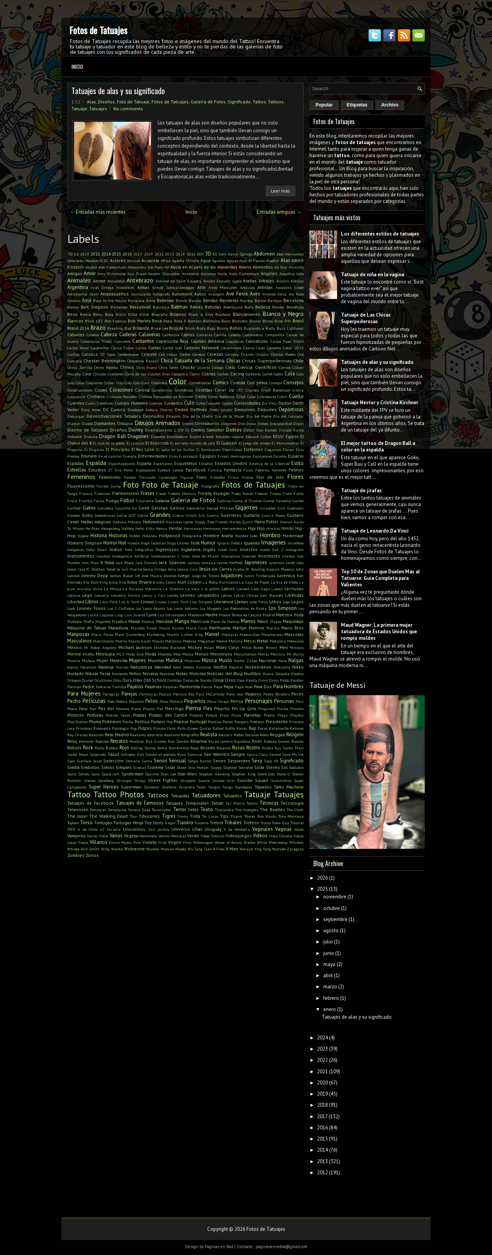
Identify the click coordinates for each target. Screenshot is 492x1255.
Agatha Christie (185, 260)
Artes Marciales (222, 287)
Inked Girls (227, 549)
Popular (324, 105)
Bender (278, 307)
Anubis (209, 281)
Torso (86, 822)
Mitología (105, 654)
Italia (109, 562)
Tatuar (217, 803)
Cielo (230, 367)
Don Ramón (267, 430)
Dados (284, 403)
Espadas (75, 463)
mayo (329, 964)
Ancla (222, 273)
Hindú (287, 528)
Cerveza (232, 354)
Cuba (251, 396)
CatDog (73, 354)
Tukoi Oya (280, 822)
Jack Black (125, 562)
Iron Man (90, 562)
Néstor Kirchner (197, 667)
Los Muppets (211, 608)
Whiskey (296, 842)
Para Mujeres (84, 693)
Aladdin (272, 260)
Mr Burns (295, 654)
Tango (228, 787)
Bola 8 (180, 321)
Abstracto (75, 260)
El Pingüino (94, 449)
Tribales (233, 822)
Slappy (216, 767)
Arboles (266, 281)
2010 (84, 254)
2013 (95, 254)
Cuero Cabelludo (99, 403)
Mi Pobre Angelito (100, 647)
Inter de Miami (205, 556)
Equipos (207, 456)
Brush (190, 328)
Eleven (288, 449)
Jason (71, 569)
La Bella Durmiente (220, 582)
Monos (202, 654)
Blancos (75, 321)
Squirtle (152, 774)
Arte (201, 287)
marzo (330, 986)
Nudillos (252, 673)
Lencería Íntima (125, 595)
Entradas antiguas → (279, 212)
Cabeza (109, 334)
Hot (122, 543)
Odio (117, 680)
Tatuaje (79, 108)
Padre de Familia (111, 686)
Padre (88, 686)
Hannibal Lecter (180, 522)
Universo (180, 829)
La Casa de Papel (254, 582)
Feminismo (110, 477)
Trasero (184, 822)
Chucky (187, 367)
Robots (74, 747)
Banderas (229, 300)
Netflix (220, 667)
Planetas (252, 715)
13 (76, 254)
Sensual (177, 760)
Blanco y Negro (283, 313)
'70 (70, 254)
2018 (322, 1105)
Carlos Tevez (78, 347)
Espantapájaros (121, 463)
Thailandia (224, 809)
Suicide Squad (252, 780)
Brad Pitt (282, 321)
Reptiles (102, 741)
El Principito (118, 449)
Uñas (197, 829)
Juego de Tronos (205, 575)
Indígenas (75, 549)
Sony (95, 774)
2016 (127, 254)
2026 (191, 254)
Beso (72, 314)
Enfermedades (153, 456)
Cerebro (198, 354)
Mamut (148, 621)
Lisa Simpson (201, 601)
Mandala (164, 621)
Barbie (260, 300)
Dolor (248, 430)
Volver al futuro (228, 842)
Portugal (198, 721)
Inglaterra (191, 549)
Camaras (204, 334)
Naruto (122, 667)
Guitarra (251, 515)
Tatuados (232, 795)
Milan (209, 647)
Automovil (182, 294)
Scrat (97, 761)
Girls (281, 508)
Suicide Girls (223, 780)
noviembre (334, 896)
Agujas (232, 260)
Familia (215, 470)
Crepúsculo (76, 396)
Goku (87, 515)
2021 (322, 1071)
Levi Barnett (271, 595)
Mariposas (78, 634)
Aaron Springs (240, 254)
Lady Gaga (260, 588)
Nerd (177, 667)
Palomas (170, 686)
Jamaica (208, 562)
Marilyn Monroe (248, 628)
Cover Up (224, 390)
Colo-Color (141, 382)
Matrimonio (103, 641)
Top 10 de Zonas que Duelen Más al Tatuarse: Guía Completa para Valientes (380, 578)
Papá (228, 686)
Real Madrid (116, 734)
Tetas (193, 809)
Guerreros (231, 515)
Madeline (196, 615)
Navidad (163, 667)
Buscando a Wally (259, 328)
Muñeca (174, 660)
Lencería (102, 595)
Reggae (277, 734)
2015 (116, 254)
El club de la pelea (109, 443)
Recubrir (225, 734)
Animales (79, 280)
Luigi (119, 615)
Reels (264, 734)
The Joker (77, 816)
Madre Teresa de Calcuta (240, 615)
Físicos (247, 477)
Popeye (181, 721)
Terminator (161, 809)
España (144, 463)
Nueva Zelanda (276, 673)
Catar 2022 (293, 347)
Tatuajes (98, 108)
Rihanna (198, 741)
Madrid (269, 615)
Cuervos (155, 403)
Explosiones (145, 470)
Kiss (122, 582)
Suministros (281, 780)
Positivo (214, 721)
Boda (167, 321)
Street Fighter (163, 780)
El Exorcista (156, 443)
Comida (237, 382)
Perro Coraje (218, 701)
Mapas (275, 621)
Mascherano (272, 634)
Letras (226, 595)
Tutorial (297, 822)
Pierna (193, 708)
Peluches (136, 701)
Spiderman (132, 774)
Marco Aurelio (171, 628)
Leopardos (208, 595)
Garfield (74, 508)
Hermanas (193, 528)
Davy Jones (91, 409)
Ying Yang (262, 849)
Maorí (263, 621)
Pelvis (151, 701)
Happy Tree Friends (211, 522)
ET (110, 470)
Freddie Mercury (182, 493)
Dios (241, 423)
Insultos (103, 556)
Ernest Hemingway (234, 456)
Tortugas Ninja (128, 822)
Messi (250, 641)
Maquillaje (293, 621)
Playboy (297, 715)
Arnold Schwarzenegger (173, 287)
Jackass (194, 562)
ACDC (104, 260)
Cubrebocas (266, 396)
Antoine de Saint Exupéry (178, 281)
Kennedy (74, 582)
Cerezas (215, 354)
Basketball (140, 307)
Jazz (81, 569)
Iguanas (252, 543)
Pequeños (195, 701)
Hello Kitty (145, 528)
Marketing (156, 634)
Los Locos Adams (150, 608)
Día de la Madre (198, 416)
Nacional (267, 660)
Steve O (283, 774)
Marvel (212, 634)
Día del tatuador (288, 416)
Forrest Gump (108, 486)
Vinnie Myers (119, 842)
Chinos (127, 367)
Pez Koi (106, 708)
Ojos (127, 680)
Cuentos (76, 403)
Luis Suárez (135, 615)
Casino (248, 347)
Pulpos (145, 728)
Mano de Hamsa (224, 621)
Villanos (98, 842)
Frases (148, 493)
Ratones (297, 728)
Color (178, 381)
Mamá (134, 621)
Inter (185, 556)
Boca (157, 321)
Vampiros (76, 835)
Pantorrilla (190, 686)
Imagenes (273, 542)
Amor (90, 273)
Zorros (92, 855)
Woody (180, 849)
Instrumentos (81, 556)
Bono (225, 321)
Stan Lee (168, 774)
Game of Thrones (247, 500)
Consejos (293, 382)
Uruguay (212, 829)
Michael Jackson (135, 647)
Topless (73, 822)
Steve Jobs (266, 774)
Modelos (165, 654)
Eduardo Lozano (230, 436)
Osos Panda (247, 680)
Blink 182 (94, 321)
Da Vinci (269, 403)
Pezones (123, 708)
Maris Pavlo (102, 634)
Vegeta (131, 835)
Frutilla (85, 500)
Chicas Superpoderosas (266, 361)
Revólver (137, 741)
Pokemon (111, 721)
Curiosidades (247, 403)
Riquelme (242, 741)
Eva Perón (124, 470)
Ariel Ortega (102, 287)
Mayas (158, 641)
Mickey (195, 647)
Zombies (76, 855)
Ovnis (274, 680)
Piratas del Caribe (168, 715)
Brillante (141, 328)
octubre (331, 908)
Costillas (204, 390)
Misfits (88, 654)
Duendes (158, 436)
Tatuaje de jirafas (361, 490)
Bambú (195, 300)
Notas (182, 673)
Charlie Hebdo (283, 354)
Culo (189, 403)
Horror (110, 543)
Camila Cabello (227, 334)
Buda (201, 328)
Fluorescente (81, 486)
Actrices (133, 260)
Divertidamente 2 (160, 430)
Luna (151, 615)
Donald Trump (291, 430)
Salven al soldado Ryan (165, 754)
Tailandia (187, 787)
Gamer (269, 500)
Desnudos (153, 416)
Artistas (265, 287)
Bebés (196, 307)
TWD (71, 829)
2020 (322, 1082)
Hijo (261, 528)
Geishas (159, 508)
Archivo (390, 105)
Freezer (261, 493)
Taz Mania (235, 803)
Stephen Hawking (214, 774)
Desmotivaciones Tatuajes (113, 416)
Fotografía (210, 486)
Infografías (144, 549)
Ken (300, 575)
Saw (71, 761)
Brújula (176, 328)
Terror (179, 809)
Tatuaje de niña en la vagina (372, 274)
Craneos (252, 390)
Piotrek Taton (118, 715)
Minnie (74, 654)
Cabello (92, 334)
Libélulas (294, 595)
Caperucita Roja (172, 341)
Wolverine (134, 849)
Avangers (216, 294)
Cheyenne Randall (143, 361)
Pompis (158, 721)
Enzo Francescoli (183, 456)
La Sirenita (173, 588)
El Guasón (226, 443)
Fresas (275, 493)
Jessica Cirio (187, 569)
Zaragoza (295, 849)
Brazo (98, 327)
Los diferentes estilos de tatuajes (380, 234)
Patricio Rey (183, 694)
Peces (297, 694)
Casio (260, 347)
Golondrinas (105, 515)
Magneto (103, 621)
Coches (222, 374)
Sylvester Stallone (160, 787)
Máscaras (229, 634)
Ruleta (267, 747)
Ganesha (283, 500)
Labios (228, 588)
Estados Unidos (231, 463)
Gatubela (105, 508)
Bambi (181, 300)
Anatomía (190, 273)
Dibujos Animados (158, 423)
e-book (208, 436)
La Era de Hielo (284, 582)
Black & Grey (200, 314)
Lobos (275, 601)
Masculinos (79, 640)
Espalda (96, 462)
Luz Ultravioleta (172, 615)
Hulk (195, 543)
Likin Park (109, 601)
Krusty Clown (164, 582)
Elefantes (253, 449)
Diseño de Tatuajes (87, 430)
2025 (322, 889)
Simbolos (90, 767)
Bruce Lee (159, 328)
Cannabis (122, 341)
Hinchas (273, 528)
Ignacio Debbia (230, 543)
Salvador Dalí (132, 754)
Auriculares (141, 294)
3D (208, 254)
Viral (162, 842)
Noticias (197, 673)
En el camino (110, 456)
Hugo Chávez (178, 543)
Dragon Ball (112, 436)
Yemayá (246, 849)
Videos (260, 835)
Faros (248, 470)
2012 (322, 1172)
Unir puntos (158, 829)
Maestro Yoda (290, 615)
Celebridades (128, 354)
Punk (171, 728)
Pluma (95, 721)
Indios (116, 549)
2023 (169, 254)
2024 (180, 254)
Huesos (134, 543)
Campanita (274, 334)
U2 (102, 829)
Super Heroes (104, 787)
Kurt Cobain (189, 582)
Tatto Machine (289, 787)
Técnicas (269, 803)
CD (102, 354)
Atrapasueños (114, 294)
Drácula (91, 436)
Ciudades (115, 374)
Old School (154, 680)
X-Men (232, 849)
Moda (150, 654)
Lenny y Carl (153, 595)
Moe (177, 654)
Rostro (253, 747)
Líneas (161, 601)
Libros (91, 601)
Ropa (194, 747)
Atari (94, 294)
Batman (179, 307)
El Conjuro (135, 443)
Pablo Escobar (292, 680)
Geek (144, 508)
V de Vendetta (237, 829)
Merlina (236, 641)
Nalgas (296, 660)
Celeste (149, 354)
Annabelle (116, 281)
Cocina (237, 374)
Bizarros (178, 314)
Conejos (275, 382)
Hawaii (286, 522)
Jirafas (238, 569)
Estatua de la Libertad (269, 463)
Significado (239, 102)
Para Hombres (288, 686)
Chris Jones (168, 367)
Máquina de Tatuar (86, 628)
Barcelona (293, 300)
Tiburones (149, 816)
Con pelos (257, 382)
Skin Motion (198, 767)
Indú (129, 549)
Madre (211, 615)
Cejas (111, 354)
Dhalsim (173, 416)
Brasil (298, 321)
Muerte (73, 660)
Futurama (145, 500)
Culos (200, 403)
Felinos (296, 470)
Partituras (148, 694)
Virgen (174, 842)
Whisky (73, 849)
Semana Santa (138, 761)
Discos (298, 423)
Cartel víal (172, 347)
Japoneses (255, 562)
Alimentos (263, 267)
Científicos (266, 367)
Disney (135, 430)
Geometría (195, 508)
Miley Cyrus (227, 647)
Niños (135, 673)
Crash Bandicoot (276, 390)
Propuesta (102, 728)
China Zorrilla (79, 367)
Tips (224, 816)
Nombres (167, 673)
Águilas (218, 260)
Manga (182, 621)
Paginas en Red (219, 1246)
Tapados (263, 787)
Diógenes (228, 423)
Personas (284, 701)
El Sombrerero (208, 449)
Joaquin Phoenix (280, 569)
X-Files (218, 849)
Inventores (269, 556)
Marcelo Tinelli (144, 628)
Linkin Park (178, 601)
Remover (86, 741)
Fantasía (232, 470)
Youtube (279, 849)
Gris (201, 515)
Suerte (203, 780)
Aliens (245, 267)
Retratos (119, 741)
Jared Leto (295, 562)
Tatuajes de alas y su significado (118, 91)
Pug (133, 728)
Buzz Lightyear (290, 328)
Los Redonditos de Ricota (245, 608)
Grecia (178, 515)
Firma (233, 477)
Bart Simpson (94, 307)
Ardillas (297, 281)
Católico (89, 354)
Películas (94, 700)
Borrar (255, 321)
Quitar (205, 728)
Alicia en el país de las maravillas (204, 267)
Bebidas (213, 307)
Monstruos (221, 654)
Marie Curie (196, 628)
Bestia (85, 314)
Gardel (298, 500)
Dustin (195, 436)
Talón (201, 787)
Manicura (200, 621)
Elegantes (272, 449)
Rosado (207, 747)
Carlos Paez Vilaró (287, 341)
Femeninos (81, 476)
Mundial (156, 660)
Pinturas (95, 715)
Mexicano (295, 641)
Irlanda (288, 556)
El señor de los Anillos (175, 449)
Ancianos (208, 273)
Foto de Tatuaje (133, 102)
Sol (284, 767)
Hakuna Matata (127, 522)
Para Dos (263, 686)
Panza (206, 686)
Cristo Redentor (221, 396)
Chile (298, 361)
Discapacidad (281, 423)
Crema (298, 390)
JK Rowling (255, 569)
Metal (262, 641)
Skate (181, 767)
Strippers (188, 780)
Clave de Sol (135, 374)
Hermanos (212, 528)
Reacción (96, 734)
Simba (73, 767)
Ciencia (245, 367)
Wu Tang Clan (199, 849)
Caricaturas (257, 341)
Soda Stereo (266, 767)
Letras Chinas (246, 595)
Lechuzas (294, 588)
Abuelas (91, 260)
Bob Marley (139, 321)
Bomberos (211, 321)
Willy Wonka (112, 849)
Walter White (256, 842)
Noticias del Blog (225, 673)
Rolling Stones (143, 747)
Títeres (249, 816)
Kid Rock (90, 582)
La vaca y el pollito (202, 588)
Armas (143, 287)
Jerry (172, 569)
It (101, 562)
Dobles (234, 430)
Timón (182, 816)
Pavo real (235, 694)
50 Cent (219, 254)
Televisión (77, 809)
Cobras (208, 374)
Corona (142, 390)
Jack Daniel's (147, 562)
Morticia (278, 654)
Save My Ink (293, 754)
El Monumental (285, 443)
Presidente (277, 721)
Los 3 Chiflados (121, 608)
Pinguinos (266, 708)
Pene (164, 701)
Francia (86, 493)
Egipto (292, 436)
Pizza (236, 715)
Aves (255, 294)
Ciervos (285, 367)
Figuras (186, 477)
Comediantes (200, 382)
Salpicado (98, 754)
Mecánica (173, 641)
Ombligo (174, 680)
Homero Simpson (84, 543)
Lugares (106, 615)
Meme (221, 641)
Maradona (118, 628)
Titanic (237, 816)
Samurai (195, 754)
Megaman (206, 641)
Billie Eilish (138, 314)
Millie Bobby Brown (259, 647)
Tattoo (259, 102)
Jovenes (170, 575)
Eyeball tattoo (170, 470)
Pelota (121, 701)
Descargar (76, 416)
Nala (282, 660)
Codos (278, 374)
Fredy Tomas (242, 493)
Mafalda (74, 621)
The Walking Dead (108, 816)
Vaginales (262, 829)
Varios (116, 835)
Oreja (218, 680)
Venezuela (148, 835)
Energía (129, 456)
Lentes (172, 595)
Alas (91, 102)
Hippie (83, 535)
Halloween (154, 522)
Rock (88, 747)
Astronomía (77, 294)
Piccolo (149, 708)
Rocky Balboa (106, 747)
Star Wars (187, 774)
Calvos (187, 334)
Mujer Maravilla (112, 660)
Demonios (244, 409)
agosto (331, 930)
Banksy (246, 300)
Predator (256, 721)
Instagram (295, 549)
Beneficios (295, 307)
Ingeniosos (167, 549)
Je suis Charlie (129, 569)
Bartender (119, 307)
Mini (283, 647)
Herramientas (234, 528)
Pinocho (297, 708)
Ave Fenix (237, 294)
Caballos (76, 334)
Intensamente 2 (165, 556)
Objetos (297, 673)
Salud (113, 754)
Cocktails (253, 374)
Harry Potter (266, 522)
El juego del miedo (254, 443)
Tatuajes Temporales (187, 803)
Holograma (191, 535)
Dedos (181, 409)
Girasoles (268, 508)
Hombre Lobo (246, 535)
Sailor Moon (77, 754)
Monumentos (245, 654)
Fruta (72, 500)
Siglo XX (271, 761)
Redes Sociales (246, 734)
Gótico (143, 515)
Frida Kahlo (293, 493)
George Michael (220, 508)
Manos (248, 621)
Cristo (201, 396)
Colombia (159, 382)
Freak (161, 493)
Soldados (296, 767)
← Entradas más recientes (98, 212)
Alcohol (91, 267)
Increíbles (296, 543)
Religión (295, 734)
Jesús (205, 569)
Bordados (240, 321)
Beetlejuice (233, 307)
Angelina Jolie (291, 273)
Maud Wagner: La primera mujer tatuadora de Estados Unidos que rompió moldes (379, 631)
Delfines (198, 409)
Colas (80, 382)
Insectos (249, 549)
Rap (252, 728)
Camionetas (253, 334)
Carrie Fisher (122, 347)
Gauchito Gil (126, 508)
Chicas (233, 360)
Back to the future (109, 300)
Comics (221, 382)
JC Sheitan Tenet (100, 569)
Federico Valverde (270, 470)
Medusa (189, 641)
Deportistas (291, 409)
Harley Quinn (241, 522)
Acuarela (150, 260)
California (170, 334)
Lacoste (242, 588)
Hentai (175, 528)
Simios (108, 767)
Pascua (165, 694)
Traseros (201, 822)
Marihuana (219, 628)
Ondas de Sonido (197, 680)
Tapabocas (243, 787)
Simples (124, 767)
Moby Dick (135, 654)
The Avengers (246, 809)
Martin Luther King (185, 634)
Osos (230, 680)
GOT (132, 515)
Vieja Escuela (280, 835)
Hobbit (134, 535)
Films (201, 477)
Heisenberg (110, 528)
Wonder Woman (160, 849)
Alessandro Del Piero (145, 267)
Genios (177, 508)
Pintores (75, 715)
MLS (120, 654)
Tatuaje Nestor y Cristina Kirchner (379, 402)
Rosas (238, 747)
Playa (283, 715)
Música (209, 660)
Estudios (97, 470)
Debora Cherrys (159, 409)
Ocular (87, 680)
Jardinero (276, 562)
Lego (87, 595)
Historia (98, 535)
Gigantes (246, 507)
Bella (249, 307)
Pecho (74, 701)
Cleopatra (179, 374)
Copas (101, 390)
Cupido (227, 403)
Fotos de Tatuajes (98, 30)
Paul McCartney (210, 694)
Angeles (269, 273)
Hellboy (127, 528)
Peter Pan (88, 708)
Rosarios (223, 747)
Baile (150, 300)
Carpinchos (100, 347)
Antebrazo (139, 280)
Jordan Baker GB (125, 575)
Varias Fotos (97, 835)
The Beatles (272, 809)
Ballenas (165, 300)
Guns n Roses (273, 515)
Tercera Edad (139, 809)
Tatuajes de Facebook (90, 803)
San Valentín (216, 754)
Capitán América (207, 341)
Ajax (243, 260)
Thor (133, 816)
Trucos (265, 822)
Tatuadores (206, 795)
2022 (159, 254)
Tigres (169, 816)
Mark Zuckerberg (130, 634)
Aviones (269, 294)
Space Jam (110, 774)
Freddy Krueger (214, 493)
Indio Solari (96, 549)
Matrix (121, 641)
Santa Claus (257, 754)
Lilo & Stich (129, 601)
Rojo (124, 747)
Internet (249, 556)
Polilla (127, 721)
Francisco (102, 493)
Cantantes (143, 341)
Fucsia (99, 500)
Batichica (161, 307)
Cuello (296, 396)
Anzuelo (223, 281)
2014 (106, 254)
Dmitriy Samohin (207, 430)
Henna (161, 528)
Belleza (262, 307)
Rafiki (230, 728)
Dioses (263, 423)
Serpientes (239, 761)
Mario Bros (292, 628)
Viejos (83, 842)
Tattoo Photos (118, 794)
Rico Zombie (178, 741)
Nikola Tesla (97, 673)
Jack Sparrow (172, 562)
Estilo (297, 463)
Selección (113, 761)
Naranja (106, 667)
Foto (131, 485)
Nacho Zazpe (245, 660)
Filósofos (217, 477)
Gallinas (224, 500)
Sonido (84, 774)
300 (200, 254)
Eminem (89, 456)
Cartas (154, 347)
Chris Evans (146, 367)
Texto (206, 809)
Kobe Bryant (139, 582)
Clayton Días (159, 374)
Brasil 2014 (78, 328)
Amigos (74, 273)
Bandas (210, 300)
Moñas (263, 654)
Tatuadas (180, 795)
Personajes (259, 700)
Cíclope (217, 367)
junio (328, 953)
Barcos (73, 307)
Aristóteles (125, 287)
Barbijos (275, 300)
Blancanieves (246, 314)
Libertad (75, 601)
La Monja (112, 588)
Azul (86, 300)
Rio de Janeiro (220, 741)
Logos (297, 601)
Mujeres (137, 660)
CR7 (240, 390)
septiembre (335, 919)
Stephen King (243, 774)
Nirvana (150, 673)
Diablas (73, 423)
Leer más (280, 191)
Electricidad (232, 449)
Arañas (250, 281)
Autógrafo (161, 294)
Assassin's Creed (290, 287)
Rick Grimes (156, 741)
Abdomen (264, 254)
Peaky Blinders (276, 694)
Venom (164, 835)
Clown (194, 374)
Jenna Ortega (154, 569)
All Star (281, 267)
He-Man (92, 528)
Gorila (121, 515)
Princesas (84, 728)
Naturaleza (141, 667)
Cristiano (96, 396)
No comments (128, 108)
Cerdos (185, 354)
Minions (297, 647)
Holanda (149, 535)
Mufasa (88, 660)
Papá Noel (244, 686)
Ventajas (178, 835)
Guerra (213, 515)
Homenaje (293, 535)
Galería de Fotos (208, 102)
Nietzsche (282, 667)
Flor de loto (270, 477)
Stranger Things (131, 780)
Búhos (236, 328)
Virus (187, 842)
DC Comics (114, 409)
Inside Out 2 (271, 549)
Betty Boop (103, 314)
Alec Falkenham (112, 267)
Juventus (286, 575)
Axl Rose (296, 294)
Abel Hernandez (290, 254)
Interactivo (230, 556)
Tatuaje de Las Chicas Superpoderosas (366, 318)
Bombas (194, 321)
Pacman (74, 686)
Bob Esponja (115, 321)
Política (142, 721)
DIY (181, 430)
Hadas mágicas (96, 522)
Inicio (77, 66)
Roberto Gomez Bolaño (284, 741)
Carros (141, 347)
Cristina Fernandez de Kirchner (165, 396)
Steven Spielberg (99, 780)
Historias (118, 535)
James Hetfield (230, 562)
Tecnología (292, 803)
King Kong (109, 582)
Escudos (279, 456)
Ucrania (114, 829)
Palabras (153, 686)
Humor (208, 543)
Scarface (83, 761)
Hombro (270, 535)
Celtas (172, 354)
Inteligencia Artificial (130, 556)
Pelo (111, 701)
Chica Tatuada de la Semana (193, 360)
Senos (160, 760)
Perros (236, 701)
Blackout (223, 314)
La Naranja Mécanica (142, 588)
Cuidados (173, 403)
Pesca (72, 708)
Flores (295, 476)
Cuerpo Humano (131, 403)
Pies (207, 708)
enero (329, 1009)
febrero (331, 998)
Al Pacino (256, 260)
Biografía (159, 314)
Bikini (121, 314)
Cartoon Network (201, 347)
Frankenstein (125, 493)
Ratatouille (279, 728)
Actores (118, 260)
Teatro (252, 803)
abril (328, 975)
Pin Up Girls (244, 708)
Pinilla (282, 708)
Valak (299, 829)
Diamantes (105, 423)
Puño (181, 728)
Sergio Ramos (199, 761)
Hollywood (169, 535)
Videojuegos (239, 835)
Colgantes (94, 382)
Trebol (216, 822)
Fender (130, 477)
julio (328, 941)
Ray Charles (77, 734)
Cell (162, 354)
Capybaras (235, 341)
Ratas (263, 728)
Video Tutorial (212, 835)
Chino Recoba (106, 367)
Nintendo (120, 673)
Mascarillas (249, 634)
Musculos (192, 660)
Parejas (129, 694)
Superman (131, 787)
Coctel (267, 374)
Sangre (238, 754)
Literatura (223, 601)
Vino (137, 842)
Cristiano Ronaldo (121, 396)
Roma (162, 747)
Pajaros (135, 686)
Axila (282, 294)
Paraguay (111, 694)
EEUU (278, 436)
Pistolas (196, 715)
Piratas (139, 715)
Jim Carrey (222, 569)
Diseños (106, 102)
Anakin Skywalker (164, 273)
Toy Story (154, 822)
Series (219, 761)
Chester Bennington (104, 361)
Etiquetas (357, 105)
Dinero (188, 423)
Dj (187, 430)
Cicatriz (203, 367)
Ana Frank (136, 273)
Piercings (174, 708)
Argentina (77, 287)
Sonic (71, 774)
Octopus (74, 680)
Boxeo (268, 321)
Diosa (251, 423)
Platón (269, 715)
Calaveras (149, 334)
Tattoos (276, 102)
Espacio (296, 456)
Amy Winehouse (112, 273)
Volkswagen (203, 842)
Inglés (209, 549)
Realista (208, 734)
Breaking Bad (119, 328)
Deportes (267, 409)
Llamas (241, 601)
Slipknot (230, 767)
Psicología (120, 728)
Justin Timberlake (259, 575)
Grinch (191, 515)
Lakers (277, 588)
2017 (137, 254)
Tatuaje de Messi (337, 685)
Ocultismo (103, 680)
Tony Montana (291, 816)
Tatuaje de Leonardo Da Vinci (375, 531)
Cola (289, 373)
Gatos (89, 508)
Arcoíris (282, 281)
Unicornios (134, 829)
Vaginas (283, 829)
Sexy (257, 760)
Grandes (160, 514)
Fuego (112, 500)
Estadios (206, 463)
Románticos (179, 747)
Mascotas (294, 634)
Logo (286, 601)
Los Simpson (283, 608)
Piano (136, 708)
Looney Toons (91, 608)
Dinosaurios (207, 423)
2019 (148, 254)
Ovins (263, 680)
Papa (218, 686)
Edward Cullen (258, 436)
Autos (200, 294)
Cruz (241, 396)
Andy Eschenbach (244, 273)
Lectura (73, 595)
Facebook (196, 470)
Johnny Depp (94, 575)
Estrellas (76, 469)
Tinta (195, 816)
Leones (187, 595)
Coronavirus (162, 390)
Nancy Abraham (81, 667)
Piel (159, 708)
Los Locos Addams (182, 608)
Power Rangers (235, 721)
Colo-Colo (123, 382)
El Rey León (143, 449)
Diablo (87, 423)
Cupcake (213, 403)
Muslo (225, 660)
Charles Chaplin (255, 354)
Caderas (128, 334)
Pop (169, 721)
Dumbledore (177, 436)
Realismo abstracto (146, 734)
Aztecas (73, 300)
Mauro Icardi (139, 641)
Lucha (93, 615)
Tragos (170, 822)
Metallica (277, 641)
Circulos (99, 374)
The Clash (295, 809)
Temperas (98, 809)
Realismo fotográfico (181, 734)
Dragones (138, 436)
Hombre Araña (218, 535)
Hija (252, 528)
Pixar (224, 715)
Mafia (88, 621)
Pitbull (211, 715)
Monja (187, 654)
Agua (205, 260)
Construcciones (79, 390)
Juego (184, 575)
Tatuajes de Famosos (140, 803)
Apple (236, 281)
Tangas (214, 787)
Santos (275, 754)
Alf (167, 267)
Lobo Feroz (258, 601)
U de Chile (87, 829)
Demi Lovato (221, 409)
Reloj (72, 741)
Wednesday (278, 842)
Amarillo (296, 267)
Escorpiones (262, 456)
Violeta (149, 842)
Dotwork (74, 436)
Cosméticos (184, 390)
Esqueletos (185, 463)
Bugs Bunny (217, 328)
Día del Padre (258, 416)
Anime (99, 281)
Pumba (159, 728)
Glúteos (73, 515)
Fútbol (127, 500)
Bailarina (136, 300)
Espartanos (163, 463)
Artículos (247, 287)
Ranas (241, 728)
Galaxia (162, 500)
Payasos (253, 694)
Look (71, 608)
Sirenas (139, 767)
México (74, 647)
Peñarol (176, 701)
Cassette (274, 347)
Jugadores (232, 575)
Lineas (147, 601)
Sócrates (245, 767)
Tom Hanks (267, 816)
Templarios (117, 809)
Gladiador (295, 508)
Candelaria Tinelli (96, 341)
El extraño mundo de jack (192, 443)
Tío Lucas (210, 816)
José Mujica (152, 575)
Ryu (278, 747)
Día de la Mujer (229, 416)
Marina (272, 628)
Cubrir (282, 396)
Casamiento (231, 347)
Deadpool (135, 409)
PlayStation (77, 721)
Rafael (218, 728)
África (166, 260)
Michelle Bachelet (170, 647)
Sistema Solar (161, 767)
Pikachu (222, 708)
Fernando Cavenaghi (158, 477)
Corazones (121, 390)
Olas (137, 680)
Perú (300, 701)
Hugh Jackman (153, 543)
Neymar (236, 667)
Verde (193, 835)
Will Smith (90, 849)
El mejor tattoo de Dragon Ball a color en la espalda (378, 446)
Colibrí (109, 382)
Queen (192, 728)
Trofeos (251, 822)
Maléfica (119, 621)
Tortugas (103, 822)
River (257, 741)
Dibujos (125, 423)
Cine (86, 374)
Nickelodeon (258, 667)
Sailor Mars (293, 747)
